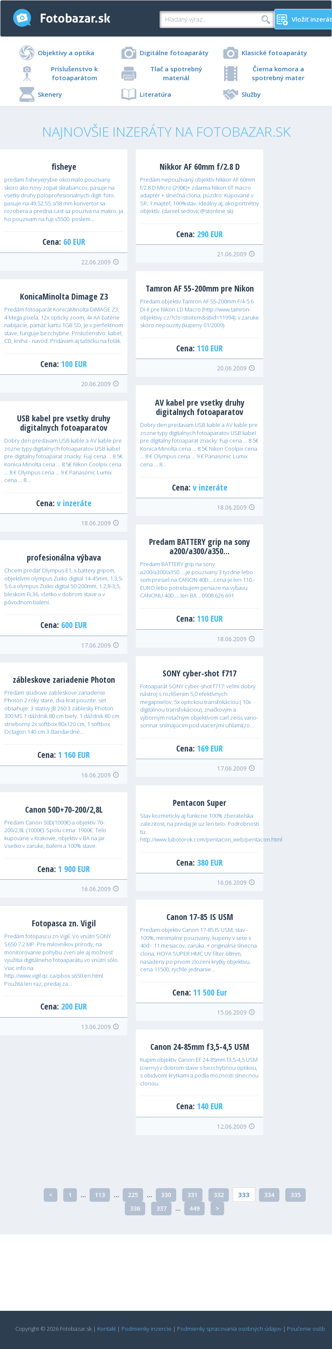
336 (135, 1208)
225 (133, 1195)
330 (166, 1195)
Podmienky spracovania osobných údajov (229, 1328)
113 (100, 1195)
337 (161, 1208)
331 (192, 1195)
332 (219, 1195)
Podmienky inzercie (146, 1328)
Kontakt (106, 1328)
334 (269, 1195)
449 (194, 1208)
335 (295, 1195)
